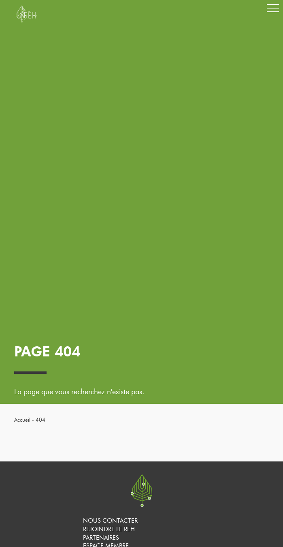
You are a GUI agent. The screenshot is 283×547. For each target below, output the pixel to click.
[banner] (26, 21)
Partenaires (101, 537)
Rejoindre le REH (109, 529)
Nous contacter (110, 520)
